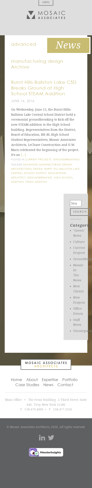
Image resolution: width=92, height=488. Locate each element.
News (48, 385)
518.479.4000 (34, 409)
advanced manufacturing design (47, 165)
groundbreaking (39, 177)
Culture (79, 241)
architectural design (27, 169)
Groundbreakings (66, 159)
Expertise (50, 380)
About (32, 380)
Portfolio (70, 380)
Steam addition (36, 182)
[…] (23, 155)
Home (16, 380)
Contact (65, 385)
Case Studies (27, 385)
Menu (46, 2)
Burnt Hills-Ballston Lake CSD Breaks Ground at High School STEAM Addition (44, 88)
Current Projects (38, 159)
